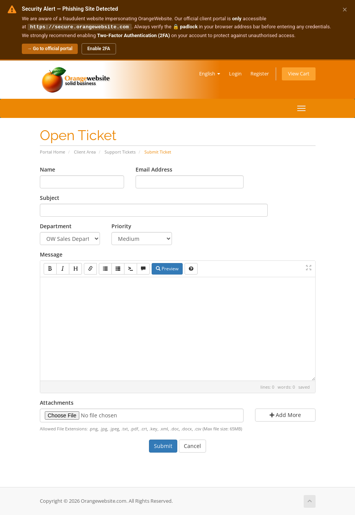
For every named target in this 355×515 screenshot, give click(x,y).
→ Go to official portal (49, 48)
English (209, 73)
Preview (167, 268)
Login (235, 73)
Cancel (192, 445)
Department (56, 225)
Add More (285, 414)
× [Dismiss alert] (344, 9)
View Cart (298, 73)
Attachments (57, 402)
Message (51, 254)
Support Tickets (120, 151)
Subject (49, 197)
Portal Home (52, 151)
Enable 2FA (98, 48)
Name (47, 169)
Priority (121, 225)
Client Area (85, 151)
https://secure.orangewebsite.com (79, 26)
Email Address (154, 169)
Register (259, 73)
